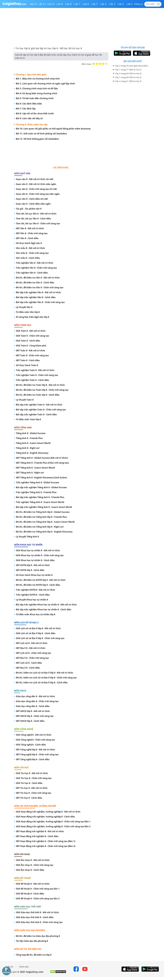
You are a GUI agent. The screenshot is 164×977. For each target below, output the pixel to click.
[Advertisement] (61, 152)
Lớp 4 (103, 4)
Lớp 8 (68, 4)
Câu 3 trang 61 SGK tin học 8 (128, 81)
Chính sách (24, 966)
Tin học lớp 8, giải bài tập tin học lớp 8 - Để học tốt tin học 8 (48, 48)
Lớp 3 (112, 4)
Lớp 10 (51, 4)
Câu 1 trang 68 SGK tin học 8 (128, 77)
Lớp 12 (33, 4)
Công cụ (138, 4)
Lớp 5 (95, 4)
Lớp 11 (42, 4)
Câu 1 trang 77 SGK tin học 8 (128, 69)
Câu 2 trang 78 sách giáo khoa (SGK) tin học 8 (132, 65)
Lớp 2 (121, 4)
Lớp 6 (86, 4)
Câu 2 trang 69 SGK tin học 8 (128, 73)
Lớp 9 (60, 4)
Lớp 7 (77, 4)
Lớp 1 (130, 4)
